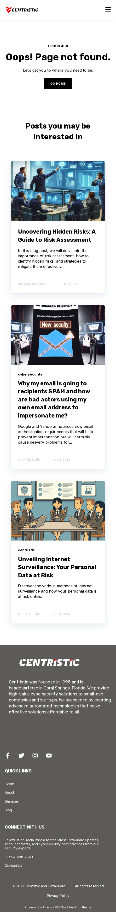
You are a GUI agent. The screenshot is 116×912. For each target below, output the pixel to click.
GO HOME (58, 83)
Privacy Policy (58, 896)
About (9, 792)
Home (9, 784)
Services (12, 801)
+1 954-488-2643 (19, 857)
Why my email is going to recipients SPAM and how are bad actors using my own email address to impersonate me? (54, 399)
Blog (8, 810)
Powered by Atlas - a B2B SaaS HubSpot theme (58, 907)
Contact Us (13, 866)
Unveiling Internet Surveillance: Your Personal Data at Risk (57, 567)
